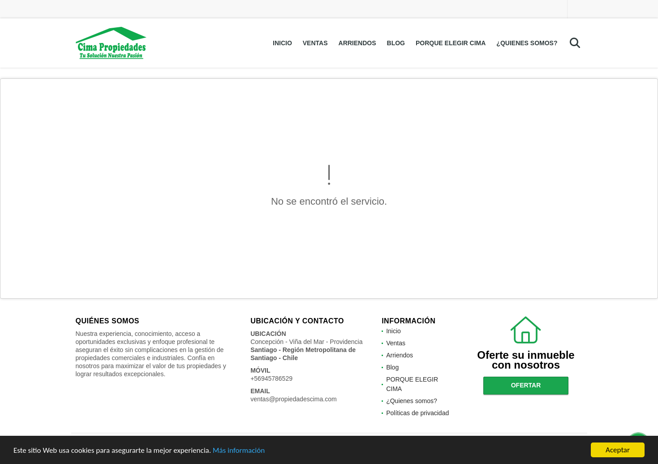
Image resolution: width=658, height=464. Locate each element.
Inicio (282, 43)
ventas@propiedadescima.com (293, 399)
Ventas (315, 43)
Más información (239, 450)
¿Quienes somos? (526, 43)
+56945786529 (271, 378)
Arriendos (357, 43)
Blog (396, 43)
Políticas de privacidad (417, 413)
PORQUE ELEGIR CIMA (451, 43)
